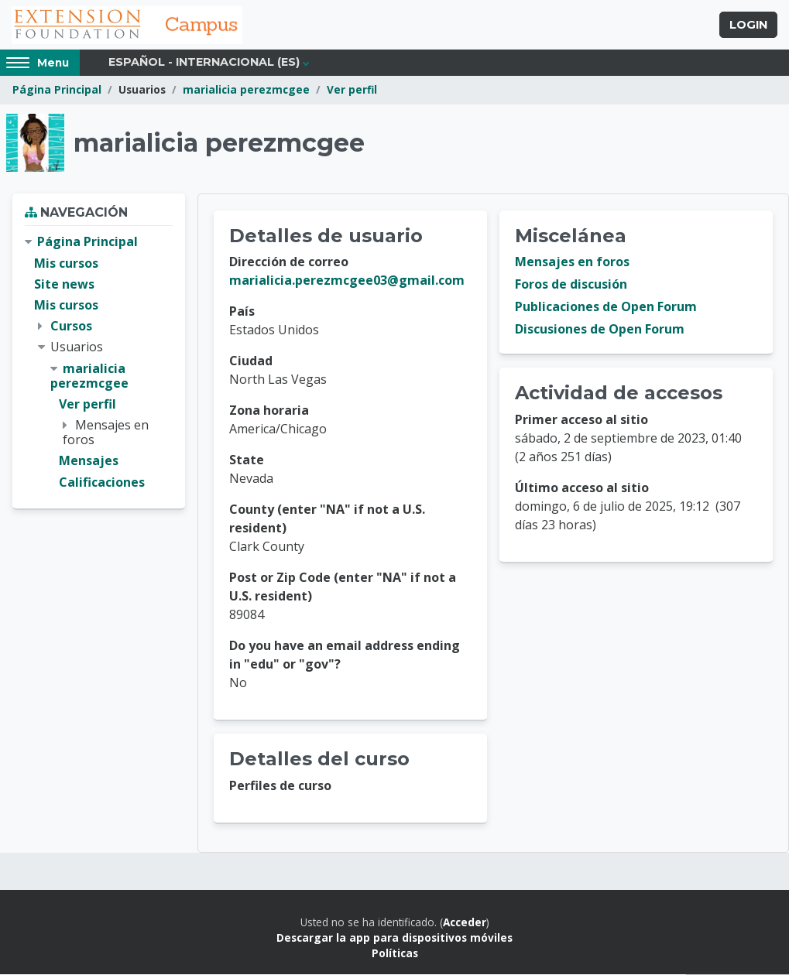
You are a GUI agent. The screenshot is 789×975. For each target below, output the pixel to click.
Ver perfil (352, 91)
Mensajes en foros (572, 263)
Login (748, 25)
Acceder (464, 922)
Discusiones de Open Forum (599, 330)
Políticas (395, 954)
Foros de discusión (571, 285)
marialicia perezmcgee (246, 91)
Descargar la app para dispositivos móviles (394, 938)
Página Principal (56, 91)
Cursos (71, 326)
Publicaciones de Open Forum (606, 307)
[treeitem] (99, 363)
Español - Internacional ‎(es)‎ (204, 63)
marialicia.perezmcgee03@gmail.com (347, 281)
